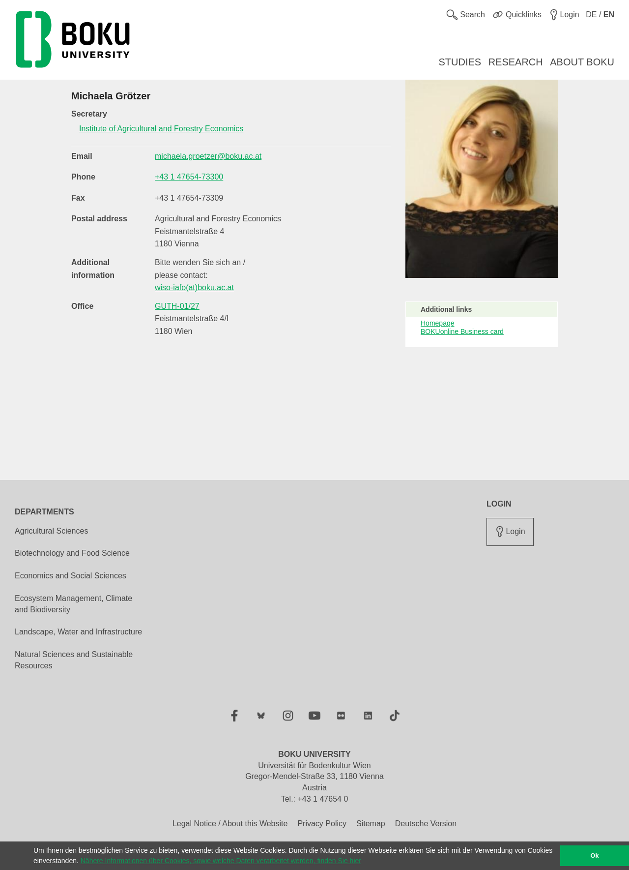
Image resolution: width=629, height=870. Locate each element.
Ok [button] (595, 855)
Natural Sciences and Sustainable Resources (74, 660)
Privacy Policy (321, 823)
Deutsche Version (426, 823)
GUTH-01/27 (177, 306)
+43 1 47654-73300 (189, 177)
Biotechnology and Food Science (72, 553)
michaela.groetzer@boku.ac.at (208, 156)
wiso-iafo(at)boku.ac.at (194, 287)
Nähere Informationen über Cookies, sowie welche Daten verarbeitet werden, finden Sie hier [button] (221, 861)
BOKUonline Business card (462, 331)
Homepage (438, 323)
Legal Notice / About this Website (230, 823)
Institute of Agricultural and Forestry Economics (161, 128)
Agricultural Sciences (51, 531)
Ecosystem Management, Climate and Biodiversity (73, 604)
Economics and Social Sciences (70, 575)
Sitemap (370, 823)
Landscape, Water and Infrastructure (78, 632)
